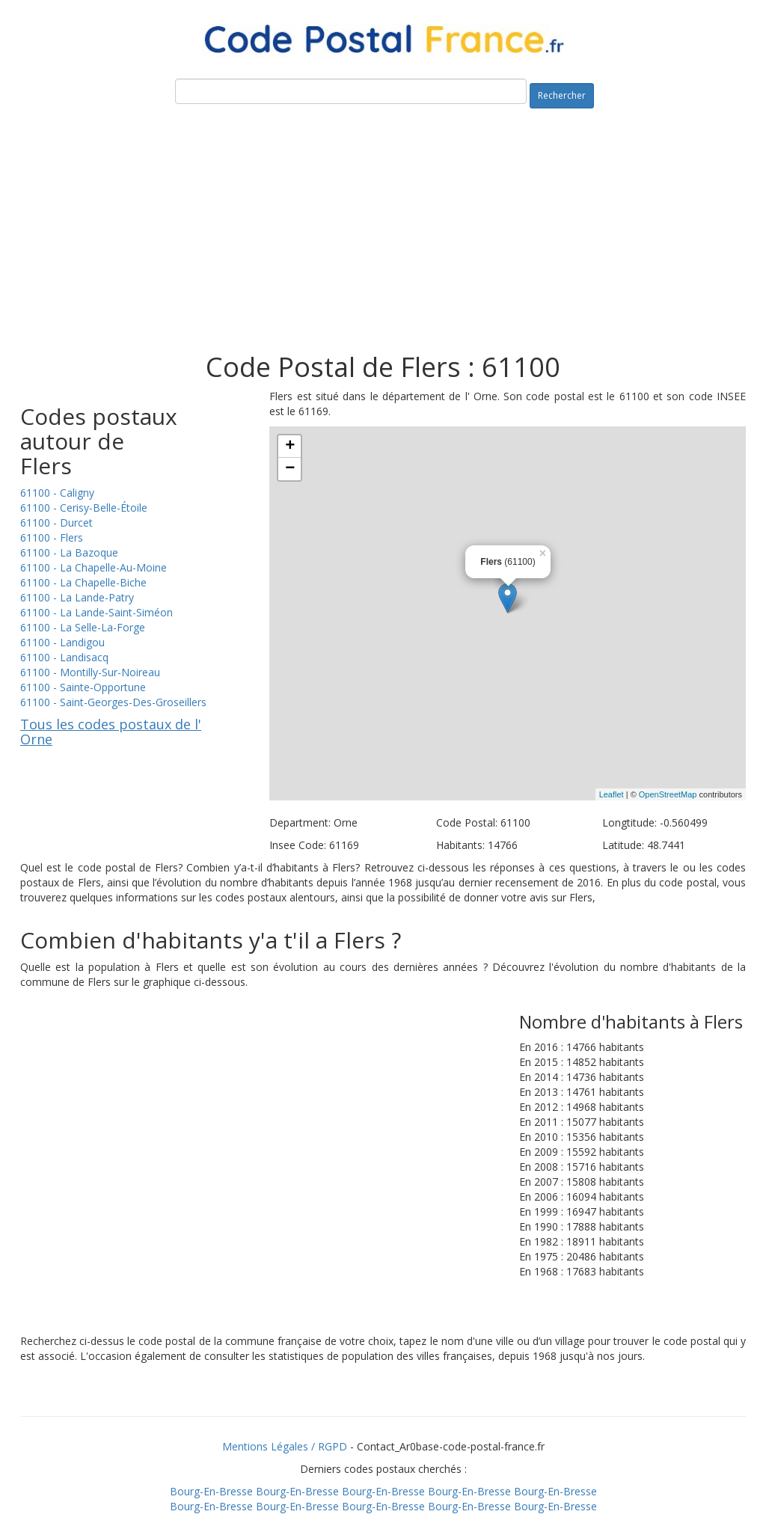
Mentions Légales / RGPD (284, 1446)
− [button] (290, 469)
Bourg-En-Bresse (211, 1491)
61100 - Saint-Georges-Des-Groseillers (113, 702)
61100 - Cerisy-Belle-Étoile (83, 507)
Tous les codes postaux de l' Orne (110, 731)
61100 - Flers (51, 537)
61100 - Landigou (62, 642)
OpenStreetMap (668, 794)
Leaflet (611, 794)
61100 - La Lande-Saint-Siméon (96, 612)
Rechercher (562, 95)
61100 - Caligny (57, 492)
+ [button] (290, 446)
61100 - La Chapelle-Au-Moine (93, 567)
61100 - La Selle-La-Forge (82, 627)
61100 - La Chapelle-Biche (83, 582)
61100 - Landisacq (64, 657)
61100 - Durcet (56, 522)
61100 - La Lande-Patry (77, 597)
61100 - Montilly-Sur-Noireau (90, 672)
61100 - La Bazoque (69, 552)
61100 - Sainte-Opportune (83, 687)
